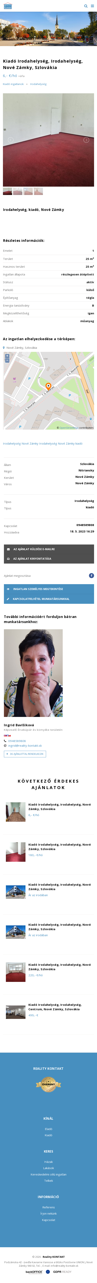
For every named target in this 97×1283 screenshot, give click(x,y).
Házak (48, 1162)
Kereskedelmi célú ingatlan (48, 1174)
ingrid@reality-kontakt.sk (25, 745)
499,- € (33, 1015)
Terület (8, 259)
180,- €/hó (35, 855)
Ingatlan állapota (14, 274)
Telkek (48, 1180)
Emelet (8, 251)
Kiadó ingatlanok (13, 84)
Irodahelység (38, 84)
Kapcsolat (48, 1220)
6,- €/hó (14, 75)
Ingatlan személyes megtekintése (35, 589)
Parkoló (8, 290)
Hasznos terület (14, 266)
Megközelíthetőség (16, 313)
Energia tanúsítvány (16, 305)
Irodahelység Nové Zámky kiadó (60, 443)
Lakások (48, 1168)
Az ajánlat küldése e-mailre (31, 549)
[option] (48, 29)
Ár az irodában (38, 895)
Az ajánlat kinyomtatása (29, 558)
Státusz (8, 282)
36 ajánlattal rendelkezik (25, 754)
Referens (48, 1207)
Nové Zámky (30, 443)
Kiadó (48, 1135)
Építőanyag (10, 298)
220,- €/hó (35, 975)
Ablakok (8, 321)
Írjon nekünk (48, 1213)
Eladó (48, 1129)
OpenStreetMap (69, 427)
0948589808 (17, 741)
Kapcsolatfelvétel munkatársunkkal (38, 599)
